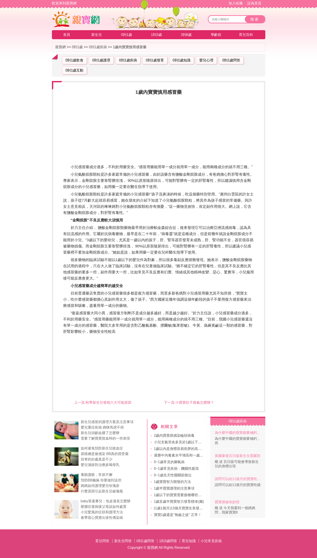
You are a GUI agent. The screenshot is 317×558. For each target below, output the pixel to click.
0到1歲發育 (155, 60)
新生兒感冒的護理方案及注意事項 (107, 422)
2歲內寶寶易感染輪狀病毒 (174, 435)
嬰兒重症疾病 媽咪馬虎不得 (102, 427)
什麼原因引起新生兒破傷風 (102, 491)
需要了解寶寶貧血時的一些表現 (105, 438)
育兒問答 (102, 541)
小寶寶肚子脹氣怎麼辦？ (194, 402)
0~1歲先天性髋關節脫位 (173, 475)
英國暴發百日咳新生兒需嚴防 (237, 456)
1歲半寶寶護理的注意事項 (174, 488)
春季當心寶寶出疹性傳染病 (102, 517)
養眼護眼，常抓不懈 (96, 475)
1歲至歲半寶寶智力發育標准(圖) (179, 501)
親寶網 (60, 47)
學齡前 (216, 35)
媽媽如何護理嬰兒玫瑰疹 (100, 486)
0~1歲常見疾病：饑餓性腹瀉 (176, 468)
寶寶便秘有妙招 (227, 502)
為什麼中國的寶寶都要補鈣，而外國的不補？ (238, 433)
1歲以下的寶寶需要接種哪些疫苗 (179, 495)
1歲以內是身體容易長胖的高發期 (179, 449)
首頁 (66, 35)
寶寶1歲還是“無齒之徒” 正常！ (178, 515)
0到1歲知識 (182, 60)
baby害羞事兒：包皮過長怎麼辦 (106, 501)
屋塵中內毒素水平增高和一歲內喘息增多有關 (189, 455)
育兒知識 (189, 541)
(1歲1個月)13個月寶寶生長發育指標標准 (185, 508)
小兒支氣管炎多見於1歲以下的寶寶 (181, 442)
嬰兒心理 (206, 60)
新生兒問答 (123, 541)
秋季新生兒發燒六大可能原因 (108, 402)
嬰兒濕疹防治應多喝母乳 (100, 465)
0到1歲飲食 (75, 60)
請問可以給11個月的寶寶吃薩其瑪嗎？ (238, 479)
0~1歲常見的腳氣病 (169, 462)
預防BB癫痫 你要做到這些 (101, 480)
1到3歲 (156, 35)
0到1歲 (126, 35)
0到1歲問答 (231, 60)
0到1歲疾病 (98, 47)
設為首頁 (254, 3)
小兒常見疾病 (211, 541)
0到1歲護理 (101, 60)
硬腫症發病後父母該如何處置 (103, 506)
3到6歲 (186, 35)
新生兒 (96, 35)
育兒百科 (246, 35)
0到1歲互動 (75, 70)
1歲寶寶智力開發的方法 (172, 482)
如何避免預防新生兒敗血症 (102, 448)
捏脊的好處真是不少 (96, 459)
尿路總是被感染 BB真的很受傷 (105, 454)
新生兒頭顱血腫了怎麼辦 (100, 433)
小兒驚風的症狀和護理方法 (102, 512)
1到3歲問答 (168, 541)
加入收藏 (236, 3)
